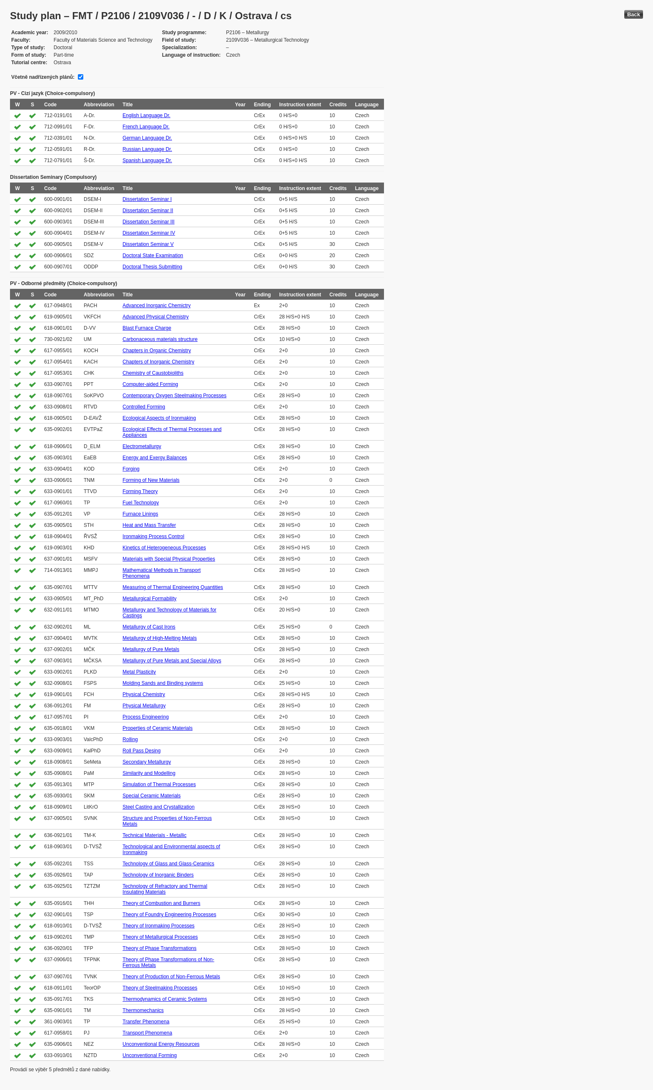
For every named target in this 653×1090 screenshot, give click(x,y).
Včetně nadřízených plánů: (43, 77)
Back (633, 14)
